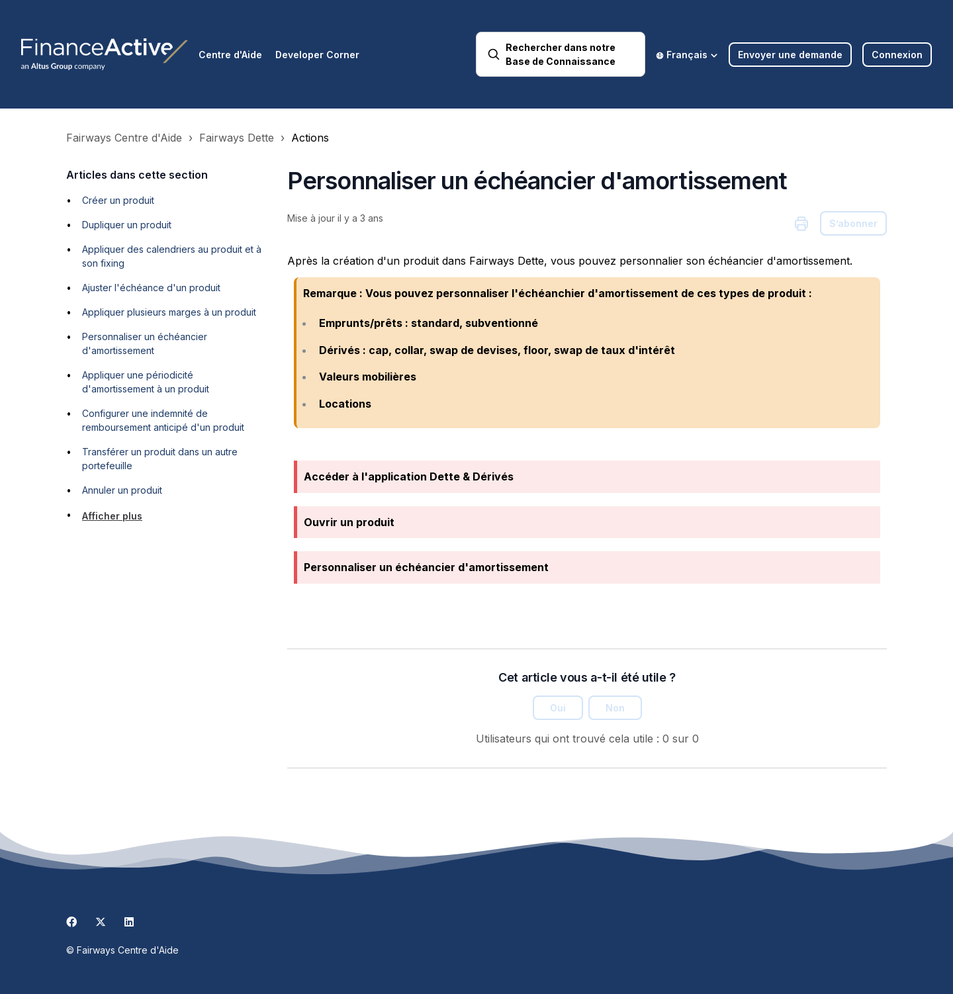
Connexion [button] (897, 54)
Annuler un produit (122, 490)
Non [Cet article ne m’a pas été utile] (615, 707)
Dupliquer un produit (126, 224)
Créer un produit (118, 200)
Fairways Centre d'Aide (124, 137)
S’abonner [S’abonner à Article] (853, 223)
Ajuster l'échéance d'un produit (151, 287)
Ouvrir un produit (349, 522)
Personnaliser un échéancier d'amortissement (426, 567)
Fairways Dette (236, 137)
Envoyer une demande (790, 54)
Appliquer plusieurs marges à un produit (169, 312)
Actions (310, 137)
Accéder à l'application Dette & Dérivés (409, 476)
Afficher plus (112, 515)
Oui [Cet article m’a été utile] (558, 707)
